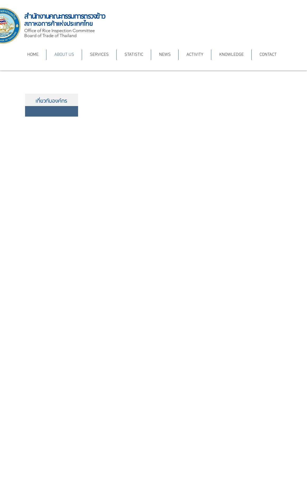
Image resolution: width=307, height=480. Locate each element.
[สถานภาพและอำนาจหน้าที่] (51, 111)
